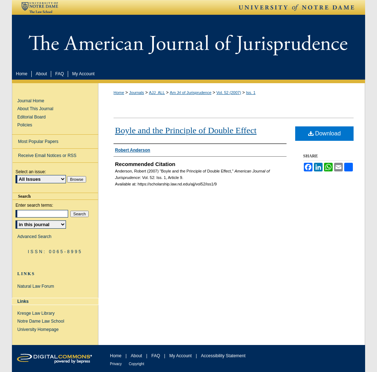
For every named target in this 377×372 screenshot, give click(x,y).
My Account (180, 355)
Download (324, 133)
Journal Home (30, 100)
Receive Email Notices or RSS (47, 155)
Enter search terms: (34, 205)
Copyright (136, 364)
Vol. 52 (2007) (228, 92)
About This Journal (35, 108)
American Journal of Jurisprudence (188, 41)
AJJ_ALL (157, 92)
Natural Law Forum (35, 286)
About (136, 355)
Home (119, 92)
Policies (24, 124)
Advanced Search (34, 236)
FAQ (155, 355)
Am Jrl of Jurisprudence (191, 92)
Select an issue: (30, 171)
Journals (136, 92)
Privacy (116, 364)
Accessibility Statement (223, 355)
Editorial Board (31, 117)
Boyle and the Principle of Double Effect (186, 130)
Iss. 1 (251, 92)
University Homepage (38, 329)
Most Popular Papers (38, 141)
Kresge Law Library (35, 313)
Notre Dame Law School (40, 321)
